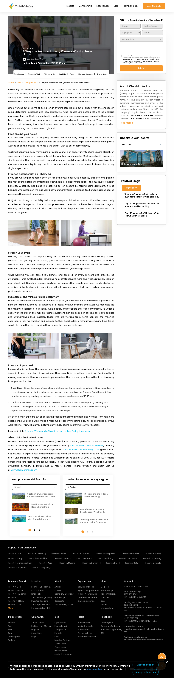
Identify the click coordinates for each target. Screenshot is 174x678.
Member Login (107, 608)
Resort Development (87, 636)
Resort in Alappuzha (106, 553)
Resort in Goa (14, 553)
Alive (10, 629)
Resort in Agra (45, 563)
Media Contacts (85, 626)
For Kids (62, 74)
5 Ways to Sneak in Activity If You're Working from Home (57, 53)
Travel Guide (102, 74)
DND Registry (107, 622)
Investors (36, 581)
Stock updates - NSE (41, 608)
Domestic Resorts (17, 581)
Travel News (60, 647)
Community (37, 616)
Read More (126, 122)
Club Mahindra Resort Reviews (86, 445)
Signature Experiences (88, 590)
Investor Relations (39, 601)
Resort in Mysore (67, 563)
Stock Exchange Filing (41, 597)
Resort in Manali (58, 553)
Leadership (60, 597)
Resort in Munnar (63, 558)
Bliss (103, 601)
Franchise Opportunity (111, 629)
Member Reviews (85, 74)
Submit (141, 68)
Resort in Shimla (35, 553)
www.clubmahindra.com (24, 470)
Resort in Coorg (153, 553)
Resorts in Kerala (153, 563)
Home (11, 82)
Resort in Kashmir (131, 553)
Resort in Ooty (131, 563)
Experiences (102, 5)
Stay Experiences (86, 586)
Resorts (70, 5)
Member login (130, 5)
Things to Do (49, 74)
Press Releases (84, 622)
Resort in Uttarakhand (39, 558)
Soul (10, 633)
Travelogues (14, 636)
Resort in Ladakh (84, 558)
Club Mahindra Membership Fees (81, 449)
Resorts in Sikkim (16, 601)
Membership (85, 5)
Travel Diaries (37, 622)
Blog (116, 5)
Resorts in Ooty (15, 604)
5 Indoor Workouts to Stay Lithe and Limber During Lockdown (57, 431)
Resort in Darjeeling (152, 558)
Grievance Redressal (110, 626)
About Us (59, 581)
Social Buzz (36, 633)
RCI (102, 633)
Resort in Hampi (15, 558)
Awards (58, 586)
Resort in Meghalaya (41, 567)
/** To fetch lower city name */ (141, 39)
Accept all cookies (145, 672)
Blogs (33, 636)
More (10, 608)
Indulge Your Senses (87, 594)
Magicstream (15, 616)
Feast (10, 626)
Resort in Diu (111, 563)
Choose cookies (146, 664)
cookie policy (94, 669)
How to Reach (61, 650)
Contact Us (130, 581)
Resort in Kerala (15, 590)
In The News (83, 629)
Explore (11, 640)
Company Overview (64, 594)
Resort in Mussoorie (128, 558)
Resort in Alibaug (105, 558)
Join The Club (154, 6)
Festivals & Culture (63, 654)
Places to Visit (34, 74)
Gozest (104, 604)
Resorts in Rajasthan (17, 567)
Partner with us (85, 633)
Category (131, 187)
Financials (36, 594)
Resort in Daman (81, 553)
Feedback (106, 616)
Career (58, 590)
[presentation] (140, 48)
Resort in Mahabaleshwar (20, 563)
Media (81, 616)
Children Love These (87, 597)
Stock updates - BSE (40, 604)
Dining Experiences (86, 601)
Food (72, 74)
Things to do (30, 82)
